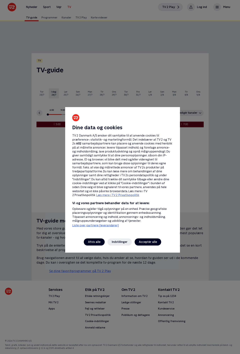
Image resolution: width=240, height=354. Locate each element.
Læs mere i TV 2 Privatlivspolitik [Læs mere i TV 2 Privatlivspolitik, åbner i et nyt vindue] (117, 195)
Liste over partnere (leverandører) (95, 225)
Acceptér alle (148, 242)
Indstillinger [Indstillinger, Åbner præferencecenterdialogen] (120, 242)
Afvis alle (94, 242)
